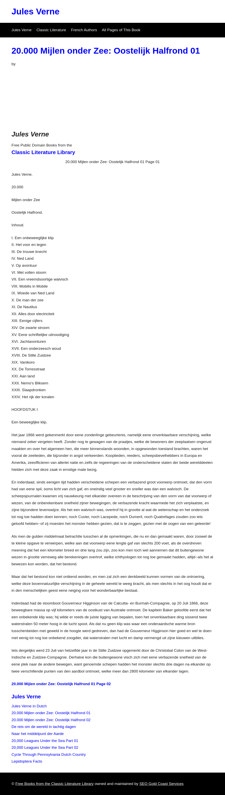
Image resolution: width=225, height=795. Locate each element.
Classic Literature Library (43, 152)
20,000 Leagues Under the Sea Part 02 (45, 747)
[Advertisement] (113, 97)
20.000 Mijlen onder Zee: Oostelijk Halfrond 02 (51, 720)
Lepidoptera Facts (27, 761)
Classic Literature (51, 30)
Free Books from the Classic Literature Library (54, 784)
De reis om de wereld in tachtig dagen (44, 727)
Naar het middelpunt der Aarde (38, 734)
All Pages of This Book (121, 30)
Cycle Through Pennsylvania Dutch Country (49, 754)
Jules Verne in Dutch (29, 706)
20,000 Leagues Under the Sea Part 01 (45, 741)
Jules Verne (36, 11)
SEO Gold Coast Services (161, 784)
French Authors (84, 30)
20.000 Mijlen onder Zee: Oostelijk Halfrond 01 (106, 50)
